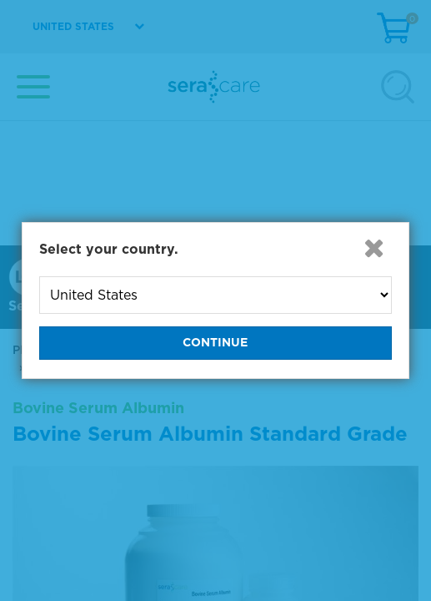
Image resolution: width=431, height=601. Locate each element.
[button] (373, 248)
